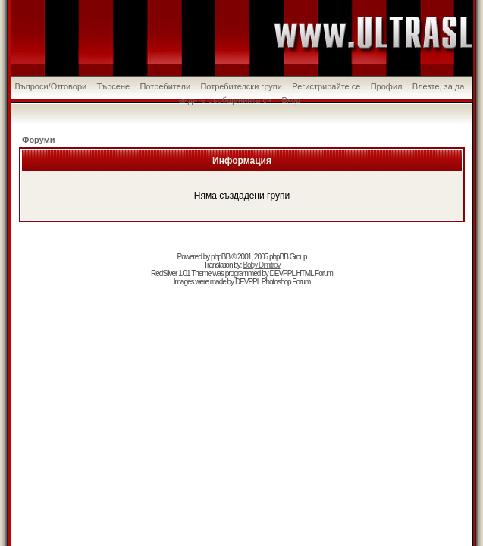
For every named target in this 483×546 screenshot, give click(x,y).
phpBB (220, 257)
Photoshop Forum (286, 282)
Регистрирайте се (326, 86)
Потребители (165, 86)
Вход (290, 100)
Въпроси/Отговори (51, 86)
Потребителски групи (241, 86)
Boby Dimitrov (261, 265)
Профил (387, 86)
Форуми (38, 139)
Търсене (113, 86)
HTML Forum (314, 273)
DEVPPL (282, 273)
